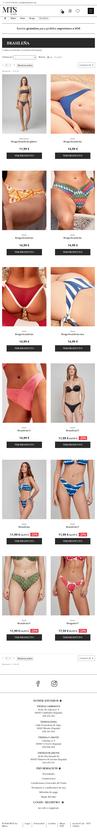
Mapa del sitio (48, 796)
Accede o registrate (48, 808)
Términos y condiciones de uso (48, 787)
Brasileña (24, 525)
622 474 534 (49, 716)
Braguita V (72, 622)
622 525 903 (48, 731)
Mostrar (42, 57)
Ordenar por (7, 57)
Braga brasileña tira (72, 333)
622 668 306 (48, 747)
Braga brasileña (72, 140)
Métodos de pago (48, 792)
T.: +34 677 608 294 (10, 3)
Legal (27, 823)
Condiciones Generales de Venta (48, 783)
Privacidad (39, 823)
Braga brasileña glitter (24, 140)
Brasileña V (24, 429)
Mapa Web (62, 824)
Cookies (52, 823)
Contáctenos (48, 778)
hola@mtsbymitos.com (28, 3)
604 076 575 (48, 762)
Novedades (49, 774)
